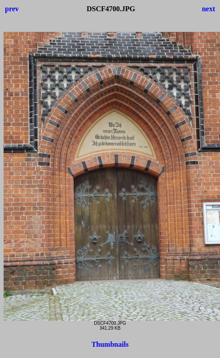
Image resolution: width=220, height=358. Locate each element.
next (208, 9)
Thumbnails (110, 344)
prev (12, 9)
